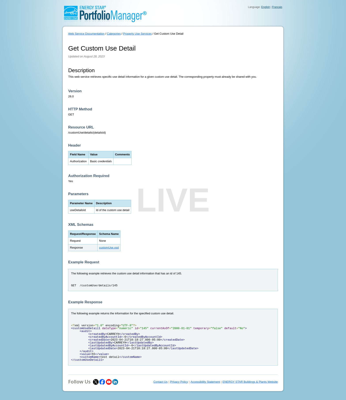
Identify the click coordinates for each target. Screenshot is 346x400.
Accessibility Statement (205, 381)
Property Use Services (137, 33)
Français (277, 7)
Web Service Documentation (86, 33)
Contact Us (160, 381)
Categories (114, 33)
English (265, 7)
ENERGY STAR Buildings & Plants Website (250, 381)
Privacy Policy (179, 381)
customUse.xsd (109, 247)
